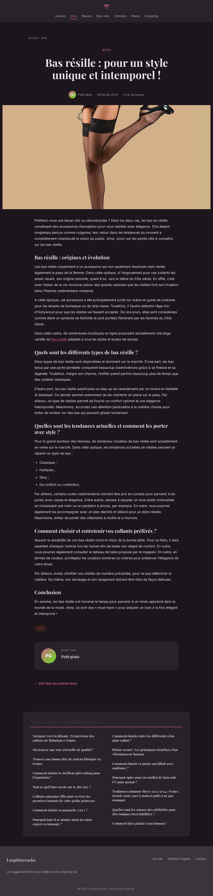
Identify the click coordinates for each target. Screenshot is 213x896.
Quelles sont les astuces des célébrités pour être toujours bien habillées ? (144, 812)
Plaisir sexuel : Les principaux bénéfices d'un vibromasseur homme (145, 752)
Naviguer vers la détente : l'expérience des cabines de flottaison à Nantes (63, 738)
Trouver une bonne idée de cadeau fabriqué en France (67, 761)
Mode (135, 16)
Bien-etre (103, 16)
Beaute (87, 16)
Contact (201, 858)
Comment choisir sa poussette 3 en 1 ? (60, 810)
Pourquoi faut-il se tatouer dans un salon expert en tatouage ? (62, 822)
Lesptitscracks (21, 860)
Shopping (151, 16)
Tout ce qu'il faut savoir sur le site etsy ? (62, 787)
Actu (74, 16)
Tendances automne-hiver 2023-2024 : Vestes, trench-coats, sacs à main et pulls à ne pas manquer (145, 795)
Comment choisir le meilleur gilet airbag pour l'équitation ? (66, 775)
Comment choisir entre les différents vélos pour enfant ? (143, 738)
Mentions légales (179, 858)
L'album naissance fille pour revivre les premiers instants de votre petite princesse (64, 798)
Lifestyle (120, 16)
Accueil (60, 16)
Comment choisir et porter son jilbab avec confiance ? (142, 766)
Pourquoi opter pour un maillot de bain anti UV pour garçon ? (144, 779)
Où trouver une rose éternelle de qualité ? (63, 750)
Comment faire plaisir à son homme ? (139, 823)
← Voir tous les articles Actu (56, 683)
